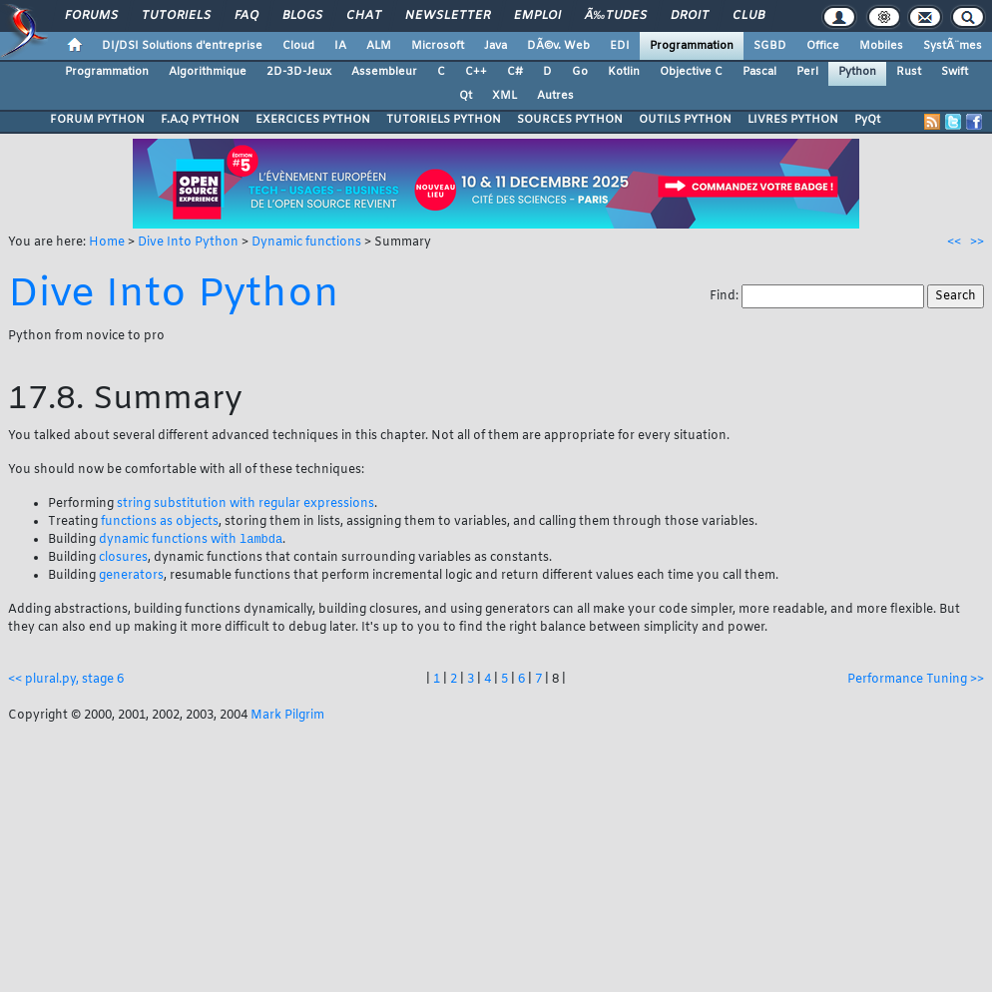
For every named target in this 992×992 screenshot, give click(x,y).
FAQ (246, 16)
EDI (620, 46)
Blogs (302, 16)
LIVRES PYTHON (792, 120)
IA (340, 46)
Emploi (537, 16)
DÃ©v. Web (558, 46)
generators (131, 577)
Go (580, 72)
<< (954, 242)
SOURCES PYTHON (570, 120)
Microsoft (437, 46)
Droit (690, 16)
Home (107, 242)
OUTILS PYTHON (685, 120)
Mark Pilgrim (287, 717)
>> (977, 242)
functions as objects (160, 522)
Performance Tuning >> (915, 681)
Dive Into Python (188, 242)
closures (123, 559)
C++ (476, 72)
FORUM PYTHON (97, 120)
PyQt (867, 120)
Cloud (298, 46)
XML (504, 96)
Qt (465, 96)
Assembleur (384, 72)
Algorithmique (208, 72)
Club (748, 16)
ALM (378, 46)
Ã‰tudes (616, 16)
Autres (555, 96)
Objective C (691, 72)
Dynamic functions (306, 242)
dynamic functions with (190, 541)
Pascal (759, 72)
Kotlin (624, 72)
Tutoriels (176, 16)
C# (515, 72)
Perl (807, 72)
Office (822, 46)
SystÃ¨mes (952, 46)
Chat (363, 16)
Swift (954, 72)
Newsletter (447, 16)
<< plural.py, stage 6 (66, 681)
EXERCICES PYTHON (312, 120)
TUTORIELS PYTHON (443, 120)
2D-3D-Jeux (298, 72)
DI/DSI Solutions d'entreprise (182, 46)
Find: (726, 296)
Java (495, 46)
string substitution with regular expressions (245, 504)
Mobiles (881, 46)
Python (857, 72)
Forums (91, 16)
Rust (908, 72)
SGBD (769, 46)
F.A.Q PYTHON (200, 120)
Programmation (692, 46)
